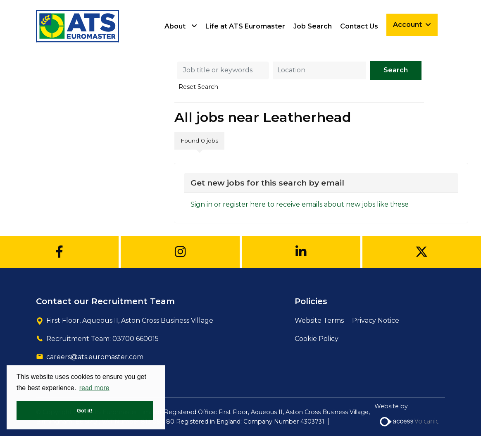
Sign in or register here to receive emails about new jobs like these (299, 204)
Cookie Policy (316, 339)
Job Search (312, 26)
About (175, 26)
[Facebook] (59, 252)
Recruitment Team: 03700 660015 (102, 339)
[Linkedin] (301, 252)
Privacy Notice (375, 320)
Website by (409, 417)
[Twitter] (421, 252)
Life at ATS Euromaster (245, 26)
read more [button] (94, 387)
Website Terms (319, 320)
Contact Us (359, 26)
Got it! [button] (85, 410)
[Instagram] (180, 252)
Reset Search (198, 87)
